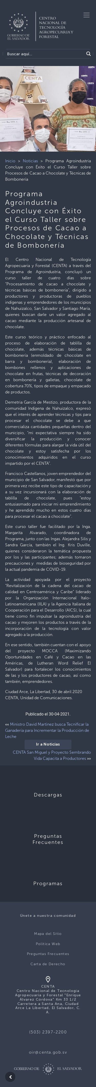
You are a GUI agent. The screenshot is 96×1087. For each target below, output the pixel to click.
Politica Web (48, 944)
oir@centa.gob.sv (48, 1052)
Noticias (30, 160)
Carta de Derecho (47, 964)
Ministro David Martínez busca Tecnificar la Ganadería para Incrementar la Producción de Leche (47, 730)
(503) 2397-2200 (48, 1032)
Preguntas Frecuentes (48, 954)
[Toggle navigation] (86, 15)
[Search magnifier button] (88, 53)
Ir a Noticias (48, 745)
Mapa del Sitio (48, 934)
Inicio (10, 160)
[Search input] (45, 53)
